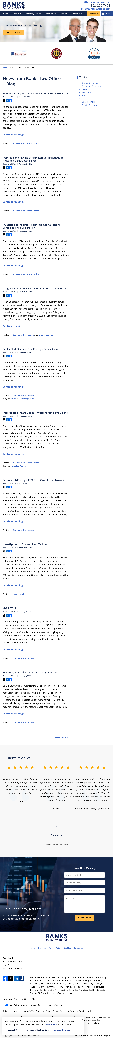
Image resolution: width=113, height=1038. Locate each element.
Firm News (87, 92)
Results (64, 13)
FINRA (84, 89)
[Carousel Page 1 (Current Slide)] (51, 826)
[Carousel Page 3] (62, 826)
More (108, 13)
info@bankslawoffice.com (95, 8)
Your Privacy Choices (15, 1005)
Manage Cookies (54, 1005)
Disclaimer (42, 948)
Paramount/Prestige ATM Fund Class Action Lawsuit (33, 480)
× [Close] (82, 1019)
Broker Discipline (90, 83)
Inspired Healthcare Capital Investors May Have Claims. (35, 412)
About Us (18, 13)
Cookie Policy (37, 1005)
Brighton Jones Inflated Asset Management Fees (31, 672)
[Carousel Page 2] (56, 826)
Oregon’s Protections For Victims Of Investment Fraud (35, 288)
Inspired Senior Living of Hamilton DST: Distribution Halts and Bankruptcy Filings (33, 159)
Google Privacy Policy (55, 1011)
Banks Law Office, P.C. (30, 1035)
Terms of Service (78, 1011)
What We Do (50, 13)
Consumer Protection (23, 335)
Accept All (13, 1030)
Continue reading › (13, 134)
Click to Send (84, 917)
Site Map (67, 948)
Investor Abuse (18, 466)
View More (56, 835)
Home (5, 13)
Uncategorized (45, 335)
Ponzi (13, 398)
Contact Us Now (13, 32)
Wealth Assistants (90, 105)
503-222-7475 (100, 5)
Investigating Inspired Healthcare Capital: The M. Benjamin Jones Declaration (32, 226)
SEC (83, 98)
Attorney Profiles (33, 13)
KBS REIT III (9, 608)
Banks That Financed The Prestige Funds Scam (30, 349)
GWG (84, 95)
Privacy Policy (55, 948)
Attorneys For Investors (96, 2)
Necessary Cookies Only (37, 1030)
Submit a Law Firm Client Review (56, 845)
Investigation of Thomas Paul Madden (25, 544)
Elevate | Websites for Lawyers (91, 1035)
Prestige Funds (28, 398)
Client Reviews (78, 13)
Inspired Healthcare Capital (26, 143)
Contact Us (93, 13)
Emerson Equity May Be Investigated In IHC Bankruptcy (35, 93)
